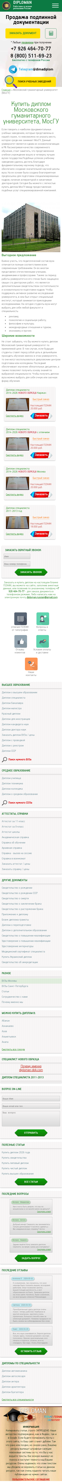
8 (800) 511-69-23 (31, 56)
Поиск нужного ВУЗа (19, 759)
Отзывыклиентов (20, 651)
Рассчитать (51, 33)
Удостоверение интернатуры (17, 946)
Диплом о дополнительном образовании (24, 930)
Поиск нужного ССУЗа (20, 802)
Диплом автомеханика (14, 1374)
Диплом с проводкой (13, 740)
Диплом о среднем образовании (20, 794)
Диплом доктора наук (14, 729)
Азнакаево (8, 1026)
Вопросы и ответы (42, 628)
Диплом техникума (12, 783)
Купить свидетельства (14, 1160)
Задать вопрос (31, 1261)
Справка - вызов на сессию (17, 853)
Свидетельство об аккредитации (20, 962)
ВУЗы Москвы (9, 980)
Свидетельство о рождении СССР (20, 893)
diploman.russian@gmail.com (42, 597)
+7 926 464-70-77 (31, 49)
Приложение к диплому (15, 914)
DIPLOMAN (33, 1414)
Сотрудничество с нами (15, 996)
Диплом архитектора (13, 1389)
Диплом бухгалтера (13, 1395)
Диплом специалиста (13, 697)
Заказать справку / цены (15, 869)
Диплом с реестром (13, 745)
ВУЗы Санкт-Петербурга (15, 986)
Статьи (5, 991)
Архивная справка (12, 848)
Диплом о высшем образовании (19, 692)
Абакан (6, 1020)
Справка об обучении (13, 842)
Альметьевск (9, 1036)
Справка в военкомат (14, 858)
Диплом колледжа (12, 788)
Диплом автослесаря (13, 1379)
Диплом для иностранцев (16, 719)
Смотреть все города (13, 1049)
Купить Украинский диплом (17, 957)
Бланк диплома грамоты (15, 919)
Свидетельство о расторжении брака (22, 909)
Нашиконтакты (31, 674)
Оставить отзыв (31, 1354)
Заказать (41, 415)
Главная (6, 90)
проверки (27, 42)
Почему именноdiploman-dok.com (31, 1068)
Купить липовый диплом (15, 1166)
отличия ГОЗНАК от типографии (20, 628)
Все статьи (31, 1184)
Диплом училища (11, 778)
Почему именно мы (12, 1002)
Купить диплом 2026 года (16, 1155)
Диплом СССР (9, 751)
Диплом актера (10, 1384)
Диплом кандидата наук (15, 724)
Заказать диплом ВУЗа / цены (18, 735)
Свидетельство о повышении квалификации (26, 935)
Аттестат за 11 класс (13, 821)
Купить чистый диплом (14, 1171)
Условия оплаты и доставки (42, 651)
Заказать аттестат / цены (16, 864)
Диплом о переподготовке (16, 925)
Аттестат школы (11, 832)
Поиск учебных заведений (34, 81)
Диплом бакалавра (12, 703)
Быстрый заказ (41, 399)
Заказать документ (23, 33)
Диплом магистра (11, 708)
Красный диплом (11, 713)
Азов (4, 1031)
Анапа (5, 1042)
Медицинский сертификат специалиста (23, 951)
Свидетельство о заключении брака (21, 903)
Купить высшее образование (18, 1176)
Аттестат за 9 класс (13, 826)
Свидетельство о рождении (17, 887)
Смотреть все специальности (18, 1402)
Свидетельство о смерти (15, 898)
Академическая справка (15, 837)
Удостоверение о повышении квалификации (26, 941)
